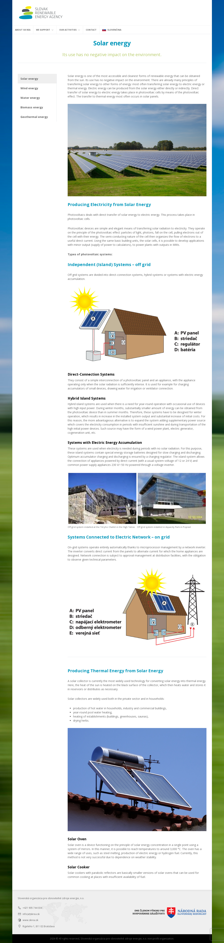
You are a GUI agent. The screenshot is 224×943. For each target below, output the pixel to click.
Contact (91, 29)
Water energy (30, 98)
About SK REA (22, 29)
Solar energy (29, 78)
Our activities (69, 29)
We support (45, 29)
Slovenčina (111, 29)
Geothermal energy (34, 117)
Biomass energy (31, 107)
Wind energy (29, 88)
